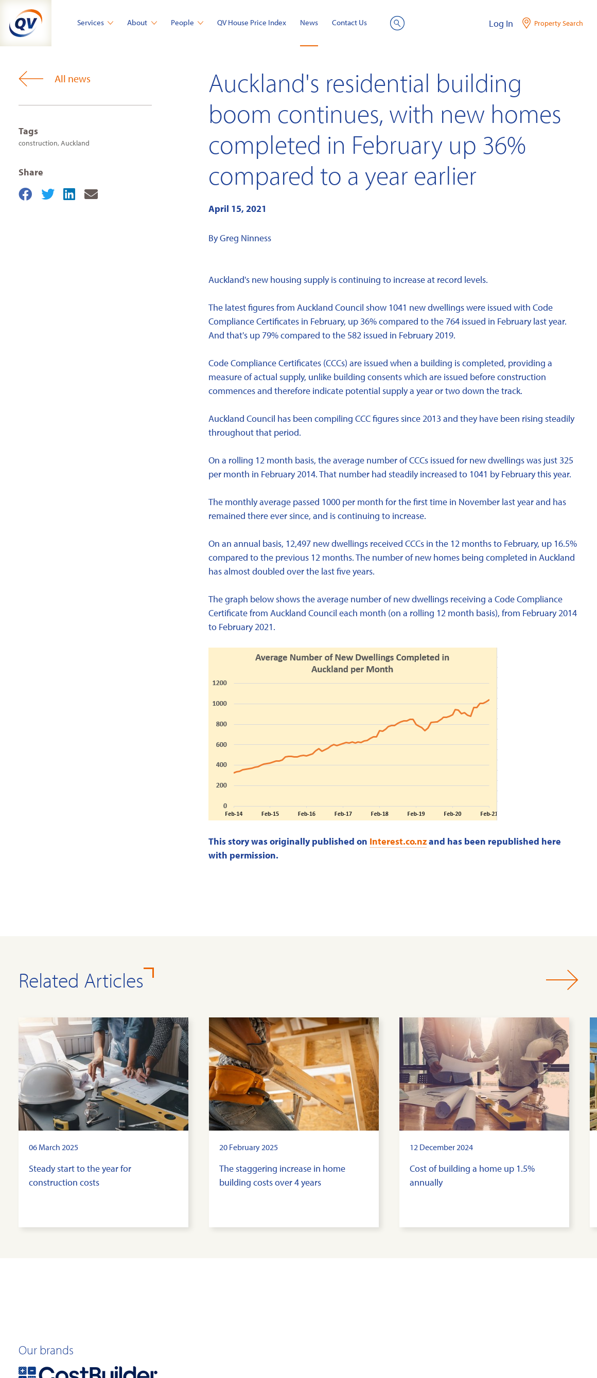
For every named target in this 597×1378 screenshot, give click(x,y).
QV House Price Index (251, 22)
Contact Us (349, 22)
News (309, 22)
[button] (562, 980)
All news (55, 78)
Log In (501, 23)
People (187, 22)
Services (95, 22)
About (142, 22)
